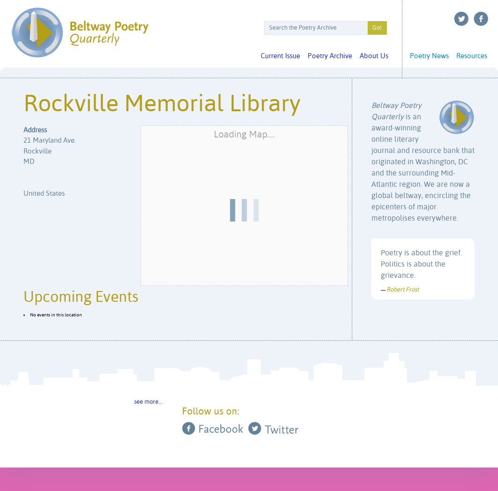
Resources (471, 56)
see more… (148, 402)
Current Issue (280, 56)
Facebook (481, 19)
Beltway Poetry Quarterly (80, 33)
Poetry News (429, 56)
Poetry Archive (330, 56)
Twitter (461, 19)
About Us (374, 56)
